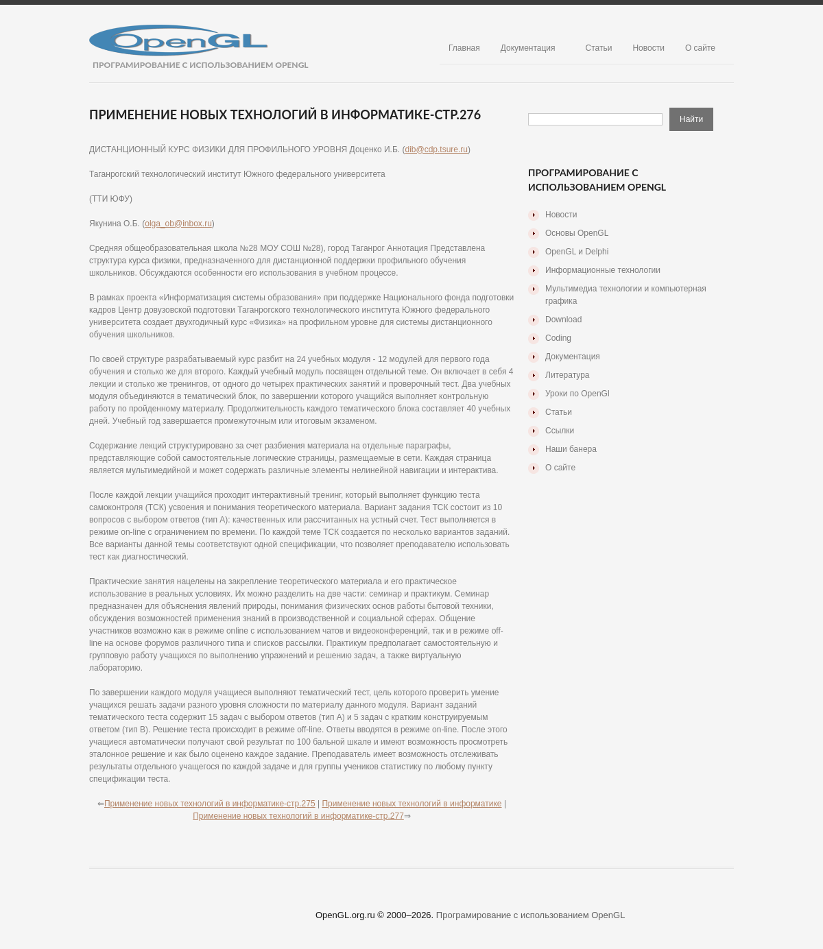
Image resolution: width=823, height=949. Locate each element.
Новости (648, 48)
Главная (464, 48)
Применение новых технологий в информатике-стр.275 (209, 803)
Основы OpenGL (576, 233)
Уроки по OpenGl (577, 393)
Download (563, 319)
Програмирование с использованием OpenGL (530, 915)
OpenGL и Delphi (576, 251)
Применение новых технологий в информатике (411, 803)
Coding (558, 338)
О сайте (700, 48)
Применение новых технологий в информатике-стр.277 (298, 816)
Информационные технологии (602, 270)
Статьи (599, 48)
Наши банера (571, 449)
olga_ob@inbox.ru (178, 223)
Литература (567, 375)
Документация (528, 48)
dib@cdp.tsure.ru (436, 149)
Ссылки (559, 430)
